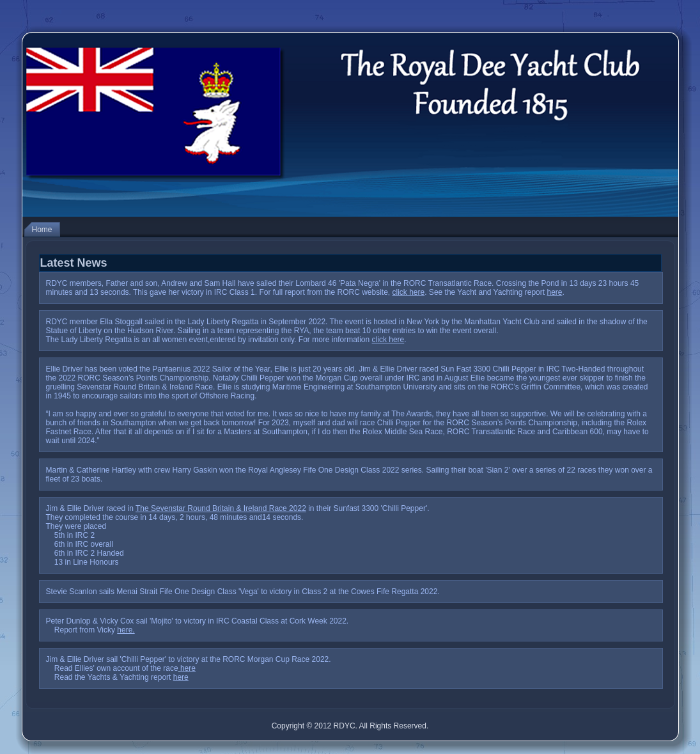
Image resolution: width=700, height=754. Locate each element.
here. (125, 629)
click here (409, 292)
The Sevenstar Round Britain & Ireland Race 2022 (221, 508)
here (554, 292)
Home (42, 229)
